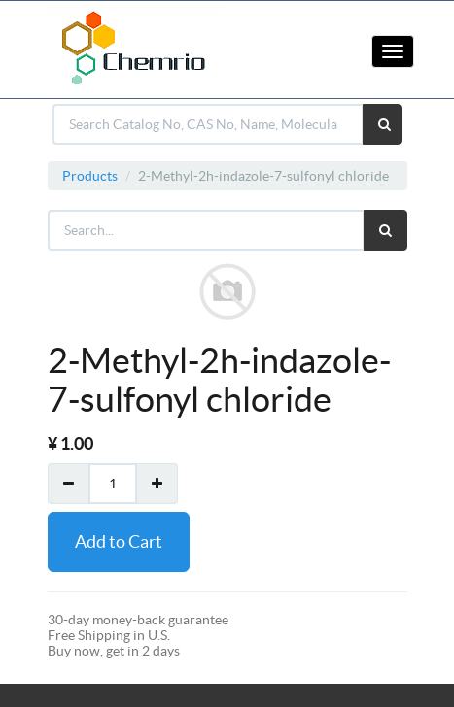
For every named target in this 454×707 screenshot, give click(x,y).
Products (90, 176)
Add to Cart (118, 541)
